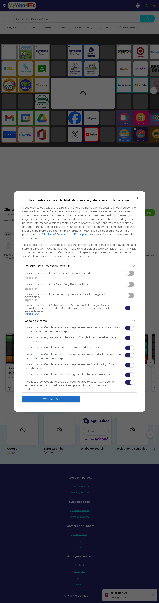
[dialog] (79, 301)
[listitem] (79, 266)
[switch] (129, 273)
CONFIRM (51, 399)
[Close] (138, 198)
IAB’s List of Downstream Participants (65, 234)
